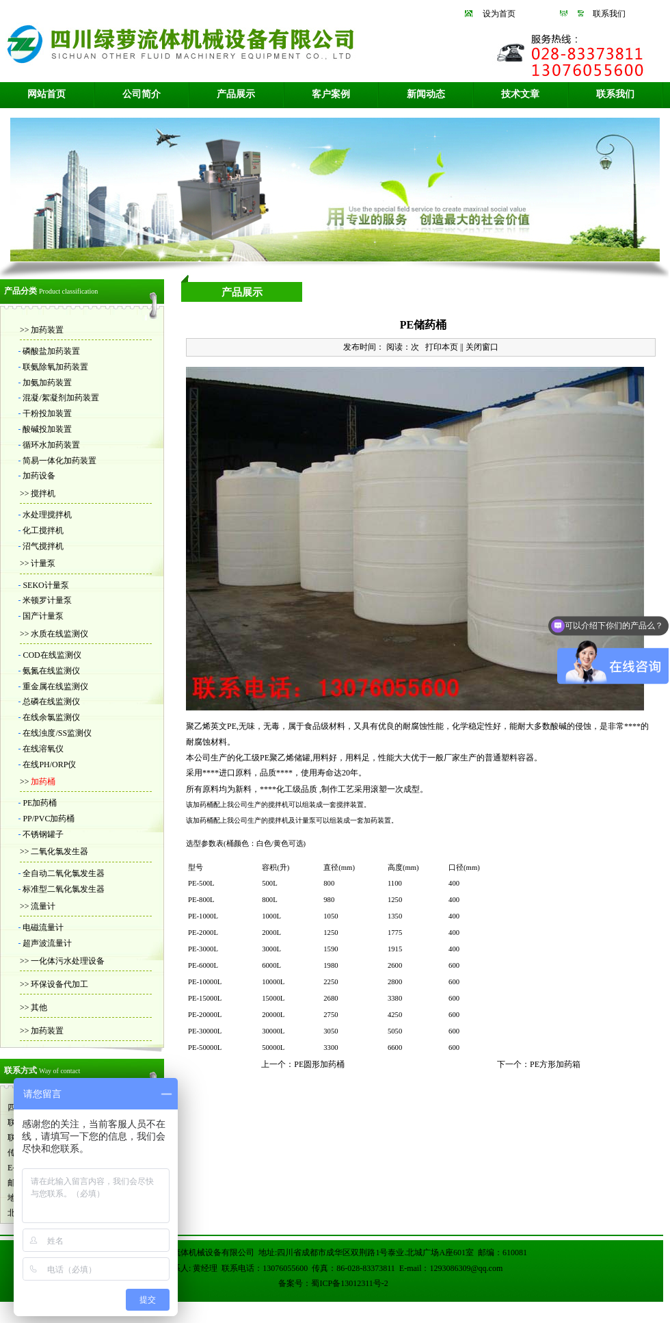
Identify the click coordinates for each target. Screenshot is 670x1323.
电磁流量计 (43, 927)
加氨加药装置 (47, 382)
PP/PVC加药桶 (49, 818)
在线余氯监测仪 (51, 717)
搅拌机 (42, 493)
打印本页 (441, 347)
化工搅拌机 (43, 530)
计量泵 (42, 563)
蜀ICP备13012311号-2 (349, 1283)
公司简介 (141, 94)
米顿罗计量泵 (47, 600)
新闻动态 (426, 94)
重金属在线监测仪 (55, 686)
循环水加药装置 (51, 445)
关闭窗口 (482, 347)
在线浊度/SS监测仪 (57, 733)
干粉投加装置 (47, 413)
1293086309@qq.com (466, 1268)
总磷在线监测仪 (51, 701)
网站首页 (46, 94)
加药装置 (46, 330)
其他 (38, 1007)
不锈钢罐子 (43, 834)
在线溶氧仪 (43, 749)
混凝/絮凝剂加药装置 (60, 397)
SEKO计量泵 (45, 585)
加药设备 (39, 475)
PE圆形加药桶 (319, 1064)
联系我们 (609, 13)
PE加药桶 (40, 803)
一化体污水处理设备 (67, 961)
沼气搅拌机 (43, 546)
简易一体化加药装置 (59, 460)
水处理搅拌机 (47, 514)
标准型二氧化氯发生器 (64, 889)
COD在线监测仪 (52, 655)
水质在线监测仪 (58, 634)
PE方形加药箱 (555, 1064)
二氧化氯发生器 (58, 851)
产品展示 (236, 94)
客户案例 (331, 94)
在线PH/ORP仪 (49, 764)
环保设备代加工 (58, 984)
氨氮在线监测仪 (51, 671)
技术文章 (520, 94)
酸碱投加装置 (47, 429)
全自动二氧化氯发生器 (64, 873)
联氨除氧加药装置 (55, 367)
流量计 (42, 906)
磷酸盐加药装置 (51, 351)
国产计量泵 (43, 616)
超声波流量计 (47, 943)
